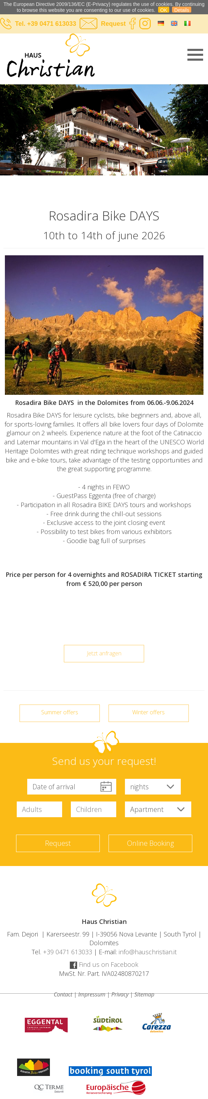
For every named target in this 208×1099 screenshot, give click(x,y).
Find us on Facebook (104, 964)
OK (163, 10)
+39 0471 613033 (51, 23)
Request (113, 23)
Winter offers (148, 712)
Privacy (119, 994)
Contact (63, 994)
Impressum (91, 994)
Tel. (21, 23)
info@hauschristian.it (148, 952)
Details (181, 10)
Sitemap (144, 994)
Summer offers (59, 712)
